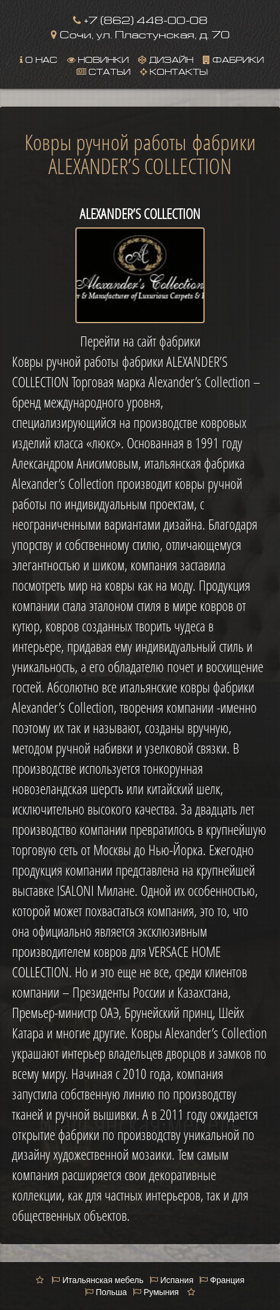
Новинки (98, 58)
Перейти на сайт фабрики (140, 341)
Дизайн (165, 58)
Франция (221, 1280)
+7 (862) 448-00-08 (140, 19)
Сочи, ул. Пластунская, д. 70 (140, 33)
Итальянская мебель (97, 1280)
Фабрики (233, 58)
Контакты (174, 70)
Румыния (156, 1292)
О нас (38, 58)
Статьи (103, 70)
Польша (106, 1292)
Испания (171, 1280)
